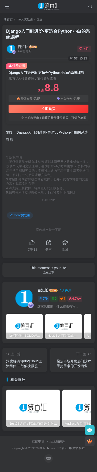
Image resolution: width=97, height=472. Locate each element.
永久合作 (68, 98)
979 (43, 298)
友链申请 (38, 441)
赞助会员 (28, 98)
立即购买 (48, 109)
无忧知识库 (57, 441)
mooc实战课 (24, 19)
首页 (8, 19)
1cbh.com (49, 448)
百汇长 (23, 47)
